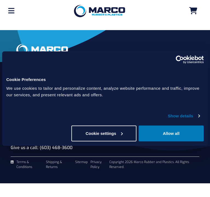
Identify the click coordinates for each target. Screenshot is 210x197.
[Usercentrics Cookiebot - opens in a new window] (180, 60)
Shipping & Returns (54, 164)
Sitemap (81, 162)
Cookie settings (104, 133)
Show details (180, 116)
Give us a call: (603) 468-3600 (41, 147)
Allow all (171, 133)
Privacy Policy (96, 164)
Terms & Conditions (24, 164)
